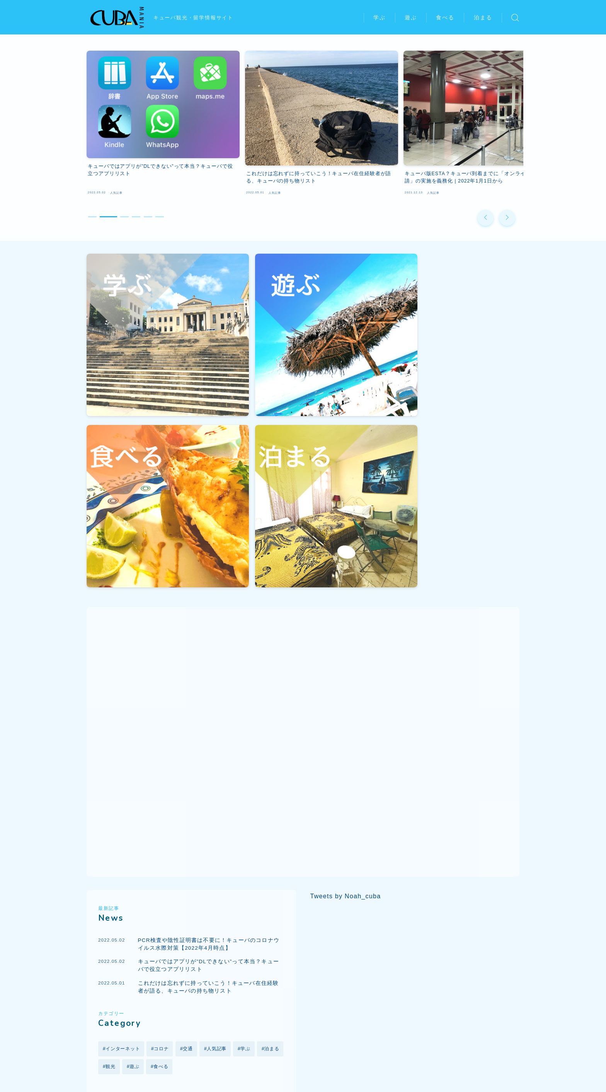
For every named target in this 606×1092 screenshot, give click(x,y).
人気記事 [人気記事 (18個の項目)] (216, 786)
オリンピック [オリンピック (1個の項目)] (175, 869)
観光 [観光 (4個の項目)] (110, 804)
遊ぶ (411, 17)
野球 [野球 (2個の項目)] (110, 923)
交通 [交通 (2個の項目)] (211, 905)
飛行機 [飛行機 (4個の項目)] (160, 923)
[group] (138, 109)
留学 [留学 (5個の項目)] (235, 905)
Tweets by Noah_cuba (347, 633)
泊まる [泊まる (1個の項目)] (272, 786)
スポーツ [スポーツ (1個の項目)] (188, 887)
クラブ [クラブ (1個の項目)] (235, 869)
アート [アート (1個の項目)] (139, 869)
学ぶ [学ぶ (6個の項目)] (245, 786)
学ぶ (379, 17)
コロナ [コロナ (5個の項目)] (161, 786)
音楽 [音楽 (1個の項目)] (134, 923)
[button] (485, 187)
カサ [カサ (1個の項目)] (209, 869)
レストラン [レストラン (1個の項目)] (180, 905)
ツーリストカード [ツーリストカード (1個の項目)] (231, 887)
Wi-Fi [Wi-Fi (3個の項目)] (111, 869)
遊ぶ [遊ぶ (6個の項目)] (134, 804)
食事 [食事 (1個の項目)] (187, 923)
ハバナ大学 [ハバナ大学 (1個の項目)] (118, 905)
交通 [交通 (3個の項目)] (188, 786)
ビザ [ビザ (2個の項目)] (149, 905)
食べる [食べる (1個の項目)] (160, 804)
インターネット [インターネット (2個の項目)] (123, 786)
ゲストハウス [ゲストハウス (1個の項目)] (120, 887)
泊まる (483, 17)
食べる (445, 17)
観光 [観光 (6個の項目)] (259, 905)
